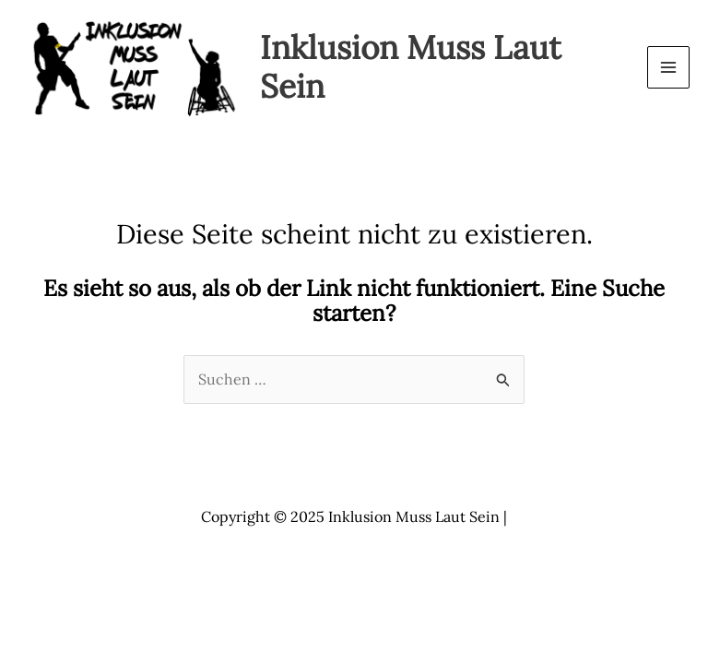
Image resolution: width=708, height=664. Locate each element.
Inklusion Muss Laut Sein (410, 67)
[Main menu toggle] (668, 67)
